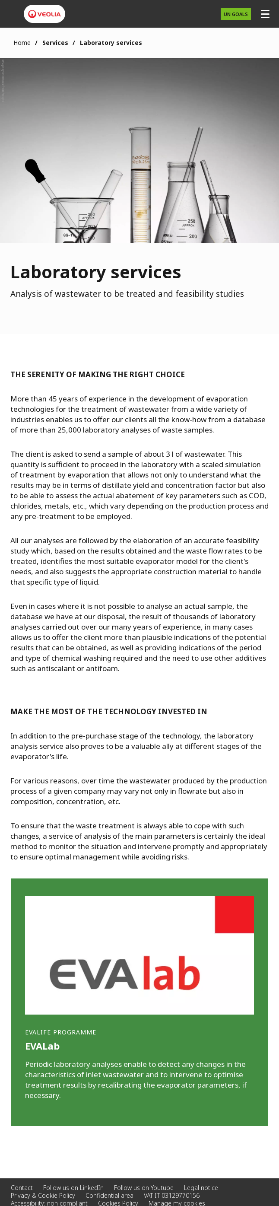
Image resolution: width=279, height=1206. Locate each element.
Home (22, 42)
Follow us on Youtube (144, 1188)
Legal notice (201, 1188)
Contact (22, 1188)
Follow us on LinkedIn (73, 1188)
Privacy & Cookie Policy (43, 1195)
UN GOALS (236, 14)
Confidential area (109, 1195)
